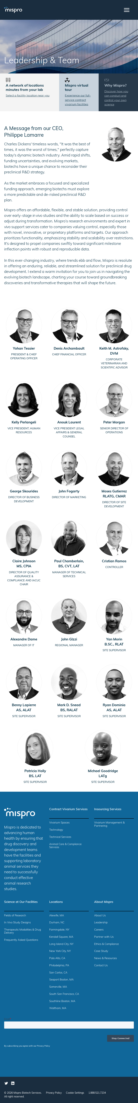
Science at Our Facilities (21, 902)
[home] (17, 10)
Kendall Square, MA (61, 937)
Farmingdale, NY (59, 930)
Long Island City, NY (61, 944)
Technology (56, 830)
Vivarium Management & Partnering (109, 824)
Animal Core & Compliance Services (65, 846)
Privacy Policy (54, 1093)
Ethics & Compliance (106, 944)
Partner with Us (104, 937)
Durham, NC (56, 922)
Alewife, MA (56, 915)
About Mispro (103, 902)
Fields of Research (15, 915)
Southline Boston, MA (62, 1001)
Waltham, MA (57, 1008)
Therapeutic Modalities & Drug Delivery (22, 931)
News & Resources (105, 958)
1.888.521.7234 (97, 1093)
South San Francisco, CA (64, 994)
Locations (56, 902)
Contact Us (101, 965)
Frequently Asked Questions (21, 940)
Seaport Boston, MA (61, 980)
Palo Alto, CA (57, 958)
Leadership (101, 922)
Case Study (101, 951)
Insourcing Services (107, 809)
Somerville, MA (58, 987)
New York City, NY (60, 951)
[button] (126, 10)
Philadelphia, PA (59, 965)
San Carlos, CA (58, 973)
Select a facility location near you (27, 95)
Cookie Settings (75, 1093)
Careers (99, 930)
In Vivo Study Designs (17, 922)
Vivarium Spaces (59, 823)
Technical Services (60, 837)
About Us (100, 915)
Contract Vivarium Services (68, 809)
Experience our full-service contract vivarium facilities (78, 100)
